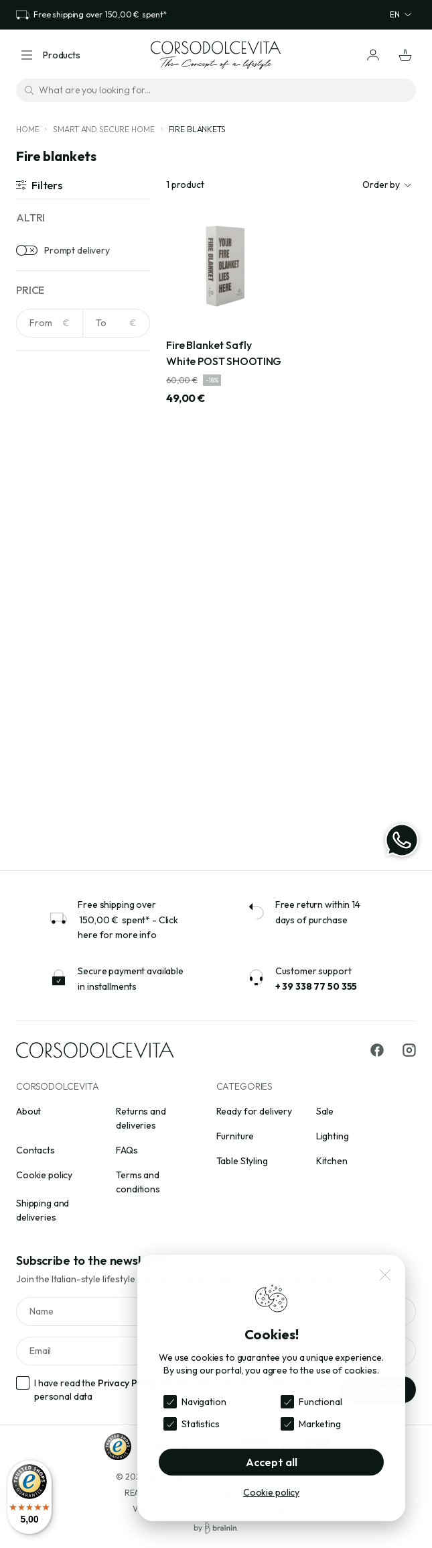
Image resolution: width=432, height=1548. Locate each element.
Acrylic (48, 662)
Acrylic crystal (63, 683)
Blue (43, 540)
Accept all (271, 1462)
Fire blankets (197, 129)
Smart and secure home (103, 129)
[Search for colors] (83, 402)
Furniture (235, 1136)
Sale (325, 1111)
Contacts (35, 1150)
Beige (46, 499)
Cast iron (53, 766)
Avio (43, 478)
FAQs (126, 1150)
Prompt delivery (77, 250)
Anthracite (56, 457)
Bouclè (48, 725)
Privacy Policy (127, 1383)
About (28, 1111)
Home (27, 129)
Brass (46, 745)
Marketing (320, 1424)
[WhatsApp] (402, 840)
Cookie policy (44, 1175)
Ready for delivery (254, 1111)
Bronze (49, 561)
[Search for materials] (83, 628)
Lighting (332, 1136)
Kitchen (332, 1161)
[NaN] (49, 323)
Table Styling (242, 1161)
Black (45, 519)
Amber (48, 436)
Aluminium (54, 704)
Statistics (201, 1424)
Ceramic (51, 787)
